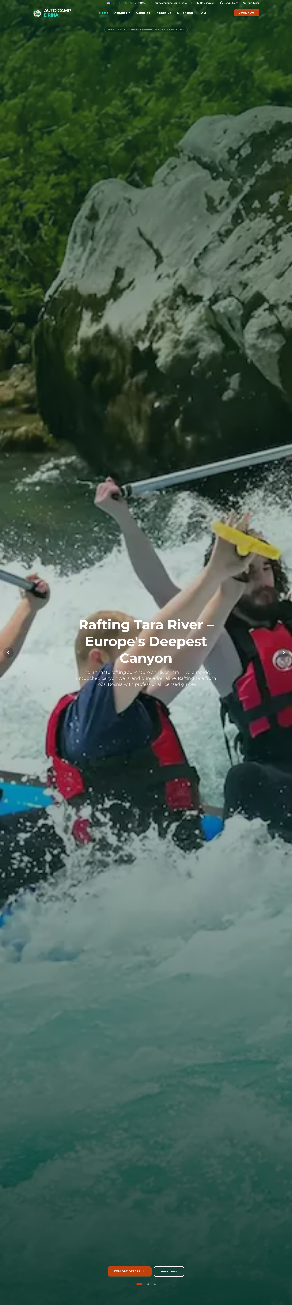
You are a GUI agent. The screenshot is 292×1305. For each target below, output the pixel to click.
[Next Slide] (283, 652)
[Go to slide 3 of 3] (155, 1284)
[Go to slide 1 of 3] (139, 1284)
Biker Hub (185, 13)
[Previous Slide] (8, 652)
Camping (143, 13)
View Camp (169, 1271)
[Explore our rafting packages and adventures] (130, 1271)
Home (104, 13)
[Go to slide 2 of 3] (148, 1284)
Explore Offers (129, 1271)
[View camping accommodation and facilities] (169, 1271)
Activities (122, 13)
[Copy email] (169, 2)
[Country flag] (111, 3)
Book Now (247, 12)
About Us (164, 13)
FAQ (202, 13)
